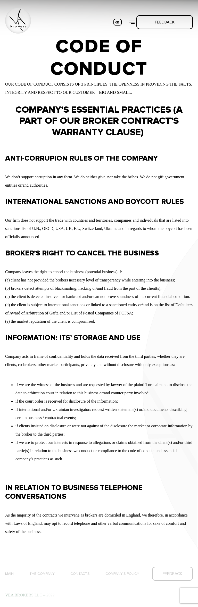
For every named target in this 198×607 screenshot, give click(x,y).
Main (9, 573)
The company (42, 573)
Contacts (80, 573)
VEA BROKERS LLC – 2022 (30, 595)
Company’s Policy (122, 573)
